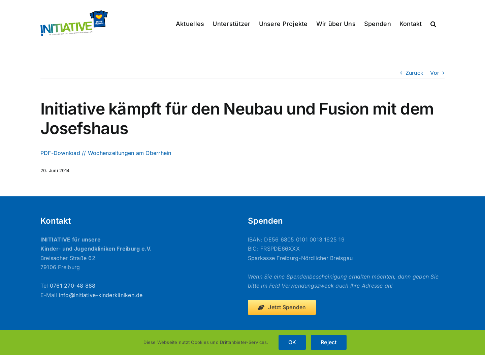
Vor (434, 72)
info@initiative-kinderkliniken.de (101, 295)
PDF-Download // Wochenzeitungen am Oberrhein (105, 153)
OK (292, 342)
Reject (328, 342)
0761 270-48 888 (73, 285)
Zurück (414, 72)
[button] (433, 23)
